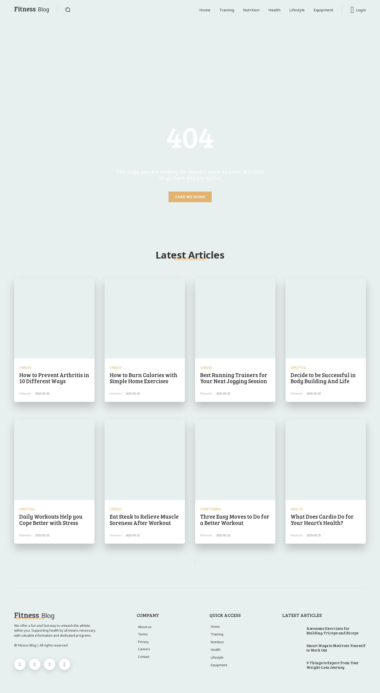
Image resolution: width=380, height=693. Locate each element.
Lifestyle (298, 367)
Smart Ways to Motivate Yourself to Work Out (336, 648)
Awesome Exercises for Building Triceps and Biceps (332, 630)
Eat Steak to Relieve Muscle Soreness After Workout (144, 519)
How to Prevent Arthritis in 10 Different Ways (54, 378)
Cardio (25, 367)
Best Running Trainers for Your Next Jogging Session (233, 378)
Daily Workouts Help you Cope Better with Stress (51, 519)
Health (297, 509)
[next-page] (195, 562)
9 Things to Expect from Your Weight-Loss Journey (332, 665)
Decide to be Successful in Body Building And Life (323, 378)
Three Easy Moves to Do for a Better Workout (234, 519)
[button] (67, 9)
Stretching (210, 509)
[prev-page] (185, 562)
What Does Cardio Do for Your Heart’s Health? (322, 519)
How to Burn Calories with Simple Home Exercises (143, 378)
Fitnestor (25, 393)
